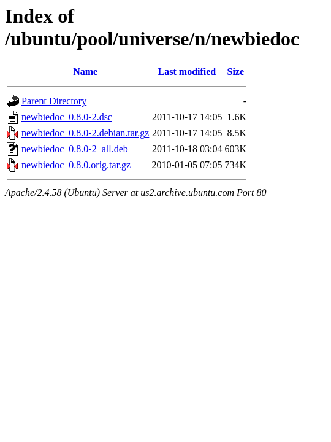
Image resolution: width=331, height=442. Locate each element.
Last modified (187, 71)
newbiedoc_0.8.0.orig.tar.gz (76, 165)
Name (85, 71)
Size (235, 71)
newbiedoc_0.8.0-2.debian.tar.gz (85, 133)
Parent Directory (53, 101)
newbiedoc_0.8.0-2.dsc (66, 117)
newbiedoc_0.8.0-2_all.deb (74, 149)
